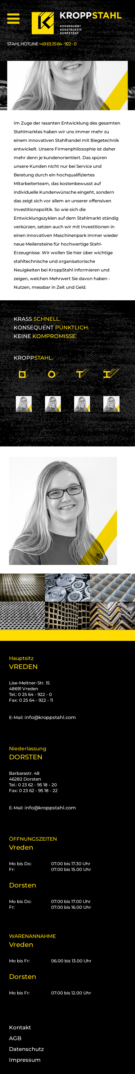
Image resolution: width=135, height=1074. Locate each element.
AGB (15, 1038)
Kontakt (20, 1027)
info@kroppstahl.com (50, 717)
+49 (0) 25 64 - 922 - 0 (57, 43)
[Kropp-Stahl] (81, 23)
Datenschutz (26, 1049)
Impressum (25, 1059)
